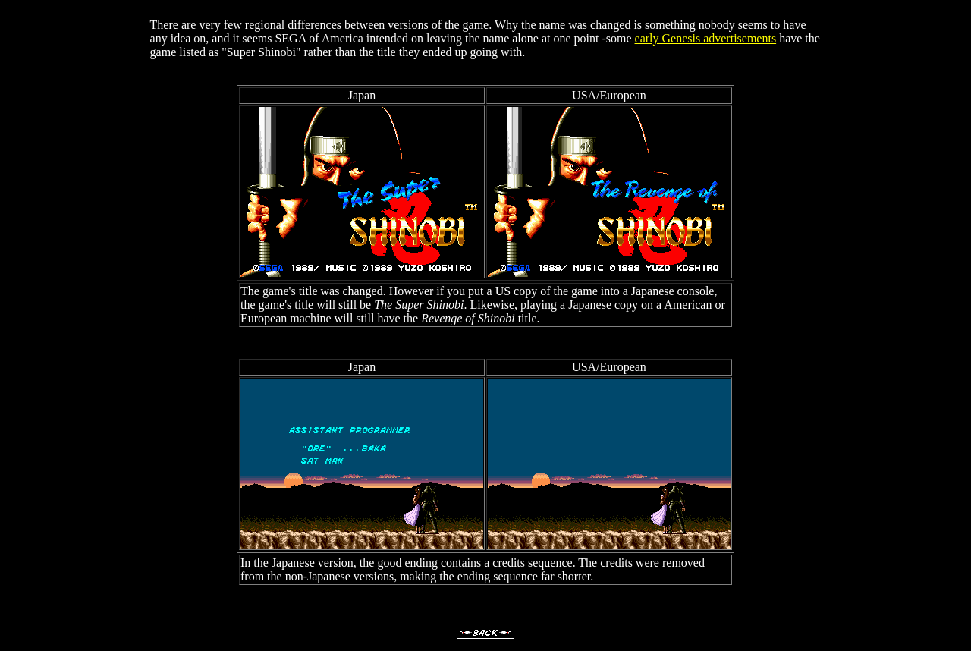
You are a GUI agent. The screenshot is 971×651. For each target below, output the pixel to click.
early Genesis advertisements (706, 38)
